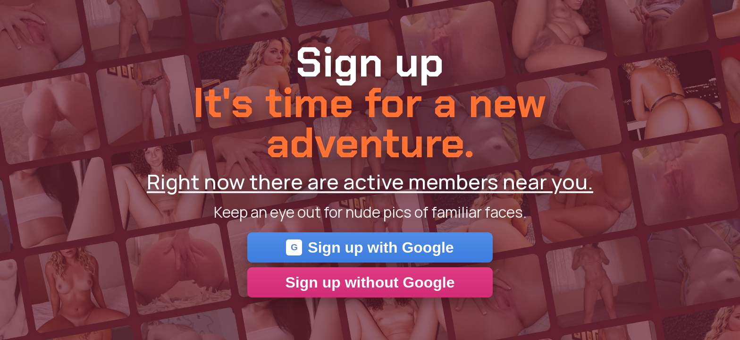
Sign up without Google (369, 282)
